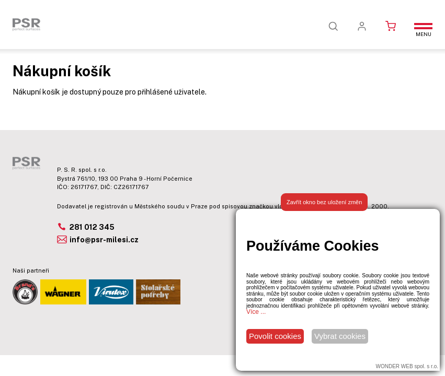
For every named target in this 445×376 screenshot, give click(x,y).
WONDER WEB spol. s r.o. (407, 366)
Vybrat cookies (340, 336)
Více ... (256, 311)
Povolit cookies (275, 336)
